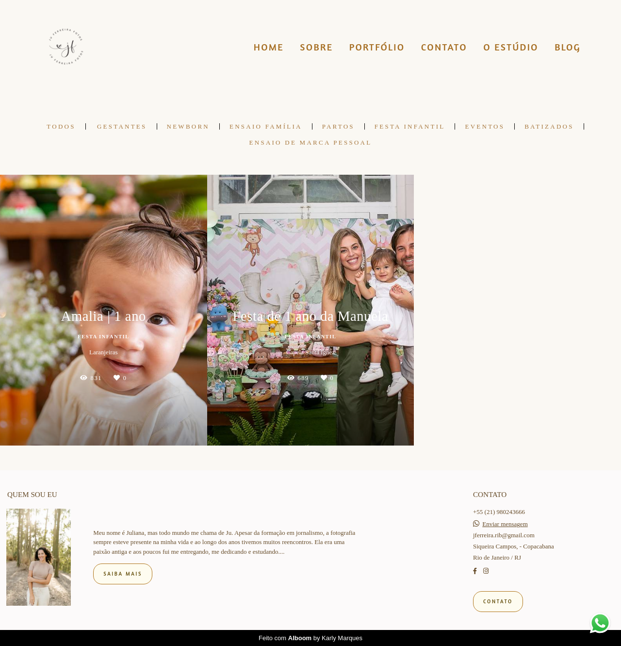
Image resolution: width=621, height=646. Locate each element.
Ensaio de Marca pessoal (310, 142)
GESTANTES (122, 126)
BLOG (568, 47)
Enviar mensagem (505, 524)
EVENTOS (485, 126)
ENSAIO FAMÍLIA (265, 126)
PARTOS (338, 126)
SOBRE (316, 47)
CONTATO (444, 47)
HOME (269, 47)
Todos (61, 126)
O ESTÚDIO (511, 47)
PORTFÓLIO (377, 47)
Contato (498, 601)
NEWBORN (188, 126)
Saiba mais (122, 573)
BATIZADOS (548, 126)
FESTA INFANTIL (410, 126)
